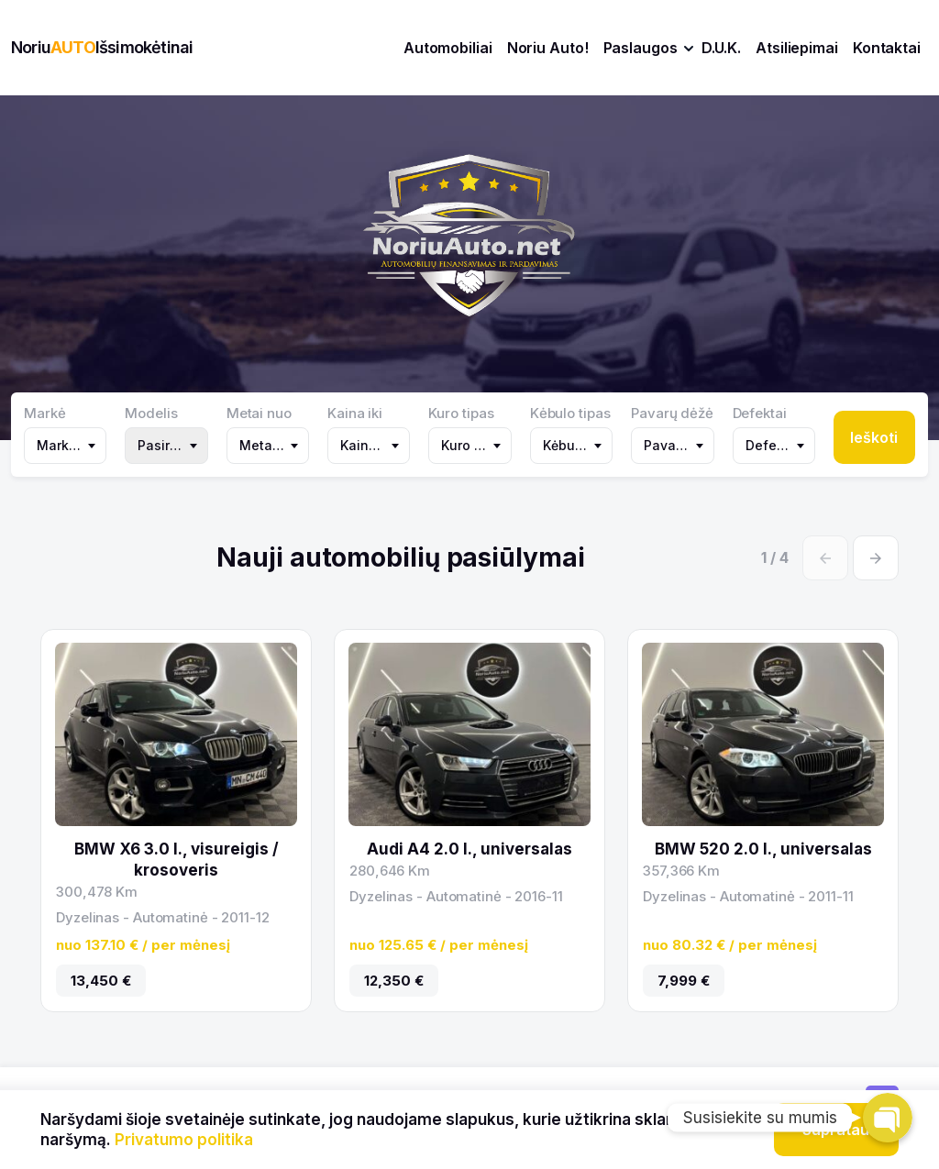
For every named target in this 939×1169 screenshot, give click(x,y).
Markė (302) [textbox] (69, 445)
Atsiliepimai (797, 48)
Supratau (835, 1129)
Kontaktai (887, 48)
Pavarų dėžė (672, 413)
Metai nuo (259, 413)
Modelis (151, 413)
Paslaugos (640, 48)
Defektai (760, 413)
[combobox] (65, 445)
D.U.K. (721, 48)
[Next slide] (876, 557)
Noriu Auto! (548, 48)
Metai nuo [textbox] (271, 445)
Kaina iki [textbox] (367, 445)
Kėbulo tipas (570, 413)
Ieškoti (874, 437)
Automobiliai (447, 48)
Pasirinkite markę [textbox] (170, 445)
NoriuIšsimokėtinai (102, 47)
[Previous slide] (825, 557)
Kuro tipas (460, 413)
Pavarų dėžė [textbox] (676, 445)
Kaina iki (354, 413)
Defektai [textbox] (773, 445)
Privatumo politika (184, 1139)
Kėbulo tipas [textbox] (575, 445)
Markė (45, 413)
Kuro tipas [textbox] (473, 445)
